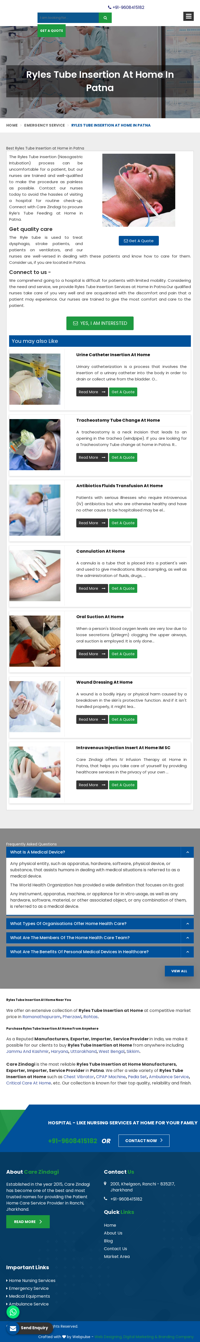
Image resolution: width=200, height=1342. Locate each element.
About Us (113, 1233)
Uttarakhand (83, 1051)
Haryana (59, 1051)
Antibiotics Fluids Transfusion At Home (119, 486)
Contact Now (144, 1140)
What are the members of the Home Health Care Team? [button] (70, 938)
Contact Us (115, 1249)
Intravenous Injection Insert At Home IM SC (123, 748)
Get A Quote (51, 30)
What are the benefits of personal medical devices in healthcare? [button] (79, 952)
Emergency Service (44, 125)
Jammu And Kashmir (27, 1051)
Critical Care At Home (28, 1083)
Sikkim (133, 1051)
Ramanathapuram (41, 1017)
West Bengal (111, 1051)
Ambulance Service (169, 1077)
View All (179, 971)
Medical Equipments (28, 1296)
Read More (92, 392)
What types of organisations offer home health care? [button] (68, 924)
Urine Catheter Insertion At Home (113, 355)
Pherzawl (72, 1017)
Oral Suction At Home (100, 617)
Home (12, 125)
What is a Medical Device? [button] (37, 852)
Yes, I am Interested (100, 323)
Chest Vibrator (79, 1077)
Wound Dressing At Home (104, 682)
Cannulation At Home (100, 551)
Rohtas (90, 1017)
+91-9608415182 (126, 7)
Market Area (117, 1257)
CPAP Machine (111, 1077)
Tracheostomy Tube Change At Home (118, 420)
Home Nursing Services (30, 1281)
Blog (108, 1241)
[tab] (100, 852)
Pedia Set (137, 1077)
